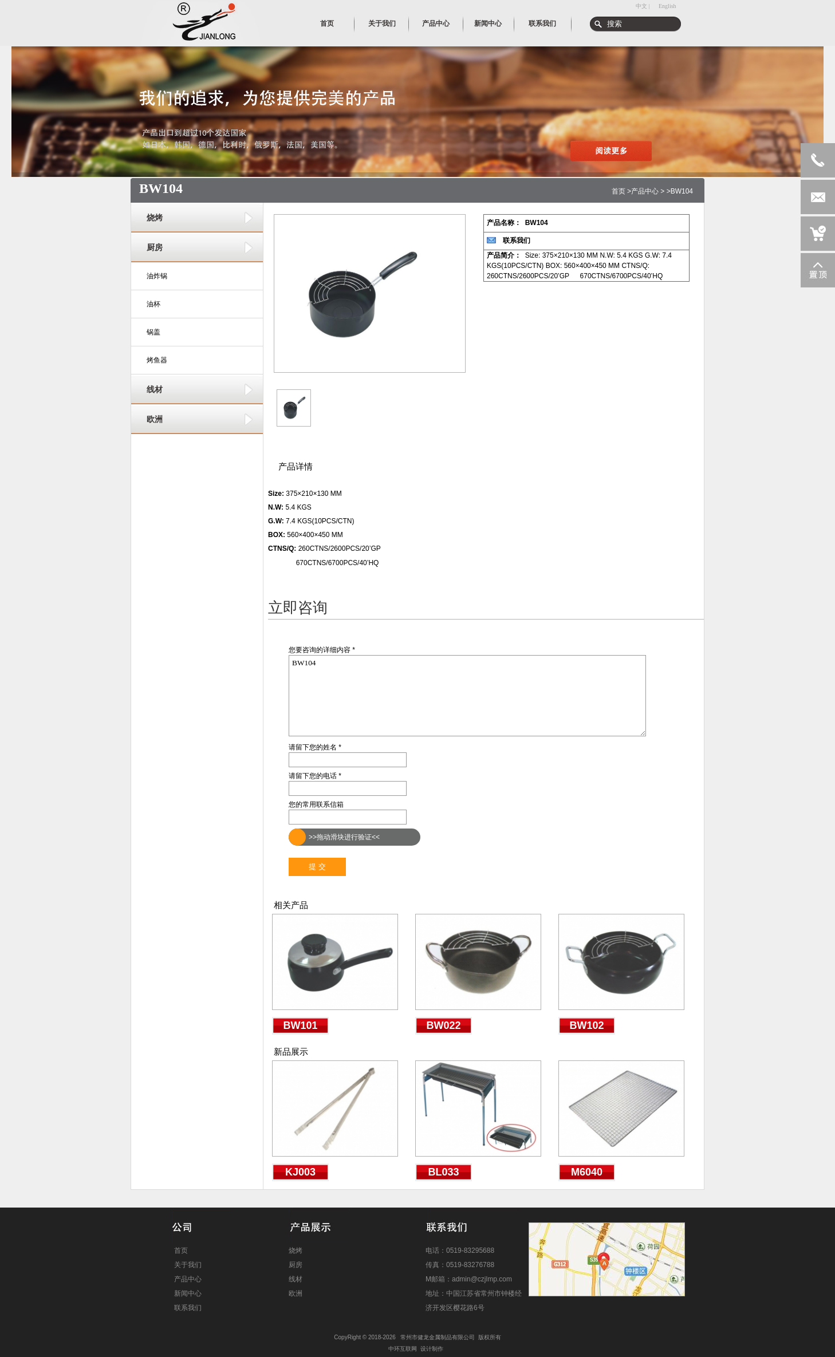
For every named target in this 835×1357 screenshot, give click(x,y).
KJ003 (300, 1172)
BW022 (443, 1025)
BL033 (443, 1172)
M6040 (586, 1172)
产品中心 (645, 191)
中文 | (643, 6)
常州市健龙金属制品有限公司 (437, 1337)
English (667, 6)
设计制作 (431, 1349)
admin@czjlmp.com (482, 1279)
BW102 (586, 1025)
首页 (618, 191)
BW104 (467, 695)
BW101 (300, 1025)
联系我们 (516, 240)
